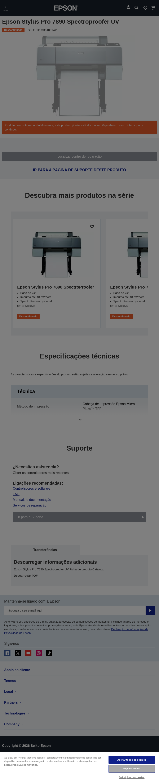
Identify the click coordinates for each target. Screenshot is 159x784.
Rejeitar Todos (131, 768)
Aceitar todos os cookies (131, 760)
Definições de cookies (132, 777)
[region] (79, 767)
